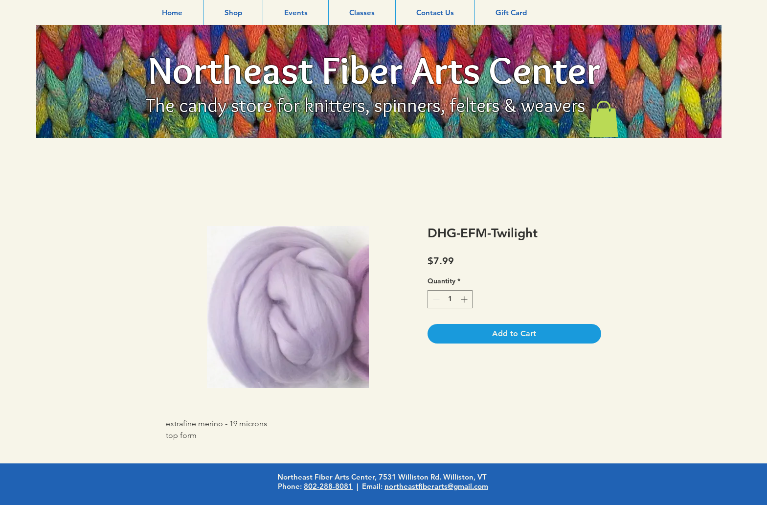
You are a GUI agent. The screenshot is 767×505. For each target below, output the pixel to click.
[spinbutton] (450, 299)
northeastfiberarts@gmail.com (436, 486)
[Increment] (465, 299)
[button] (233, 12)
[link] (603, 119)
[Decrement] (435, 299)
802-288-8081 (328, 486)
